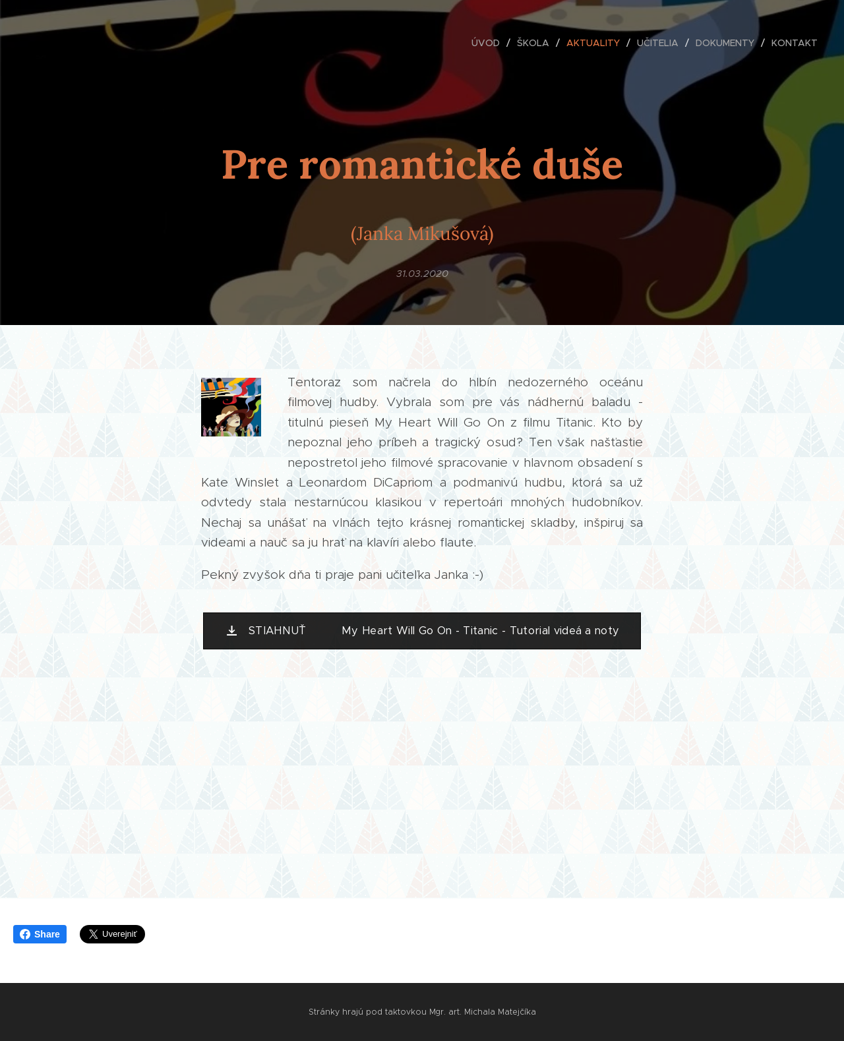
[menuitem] (489, 42)
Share (40, 934)
